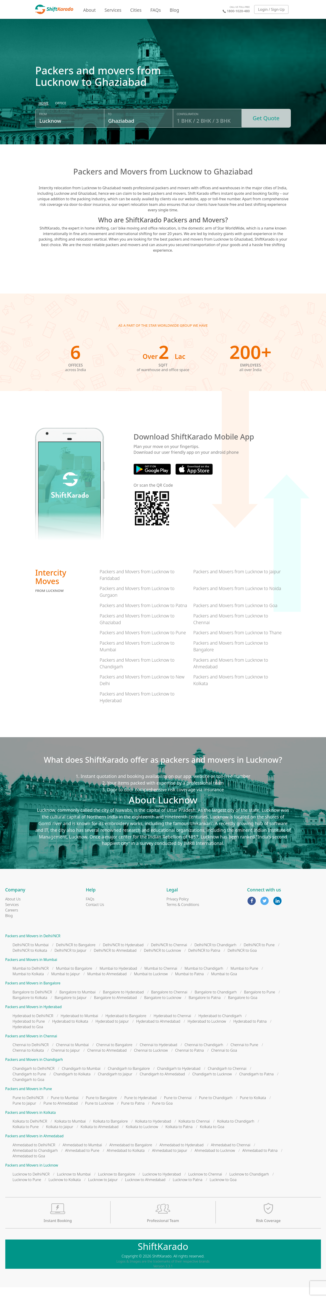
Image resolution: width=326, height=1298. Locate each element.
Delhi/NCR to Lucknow (162, 961)
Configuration (187, 127)
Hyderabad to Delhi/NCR (33, 1026)
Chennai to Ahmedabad (107, 1061)
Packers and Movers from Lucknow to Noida (237, 599)
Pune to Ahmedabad (61, 1114)
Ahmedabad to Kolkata (126, 1161)
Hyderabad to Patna (250, 1032)
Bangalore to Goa (242, 1008)
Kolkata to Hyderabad (153, 1132)
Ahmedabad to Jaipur (169, 1161)
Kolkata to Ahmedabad (100, 1137)
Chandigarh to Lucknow (212, 1085)
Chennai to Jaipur (65, 1061)
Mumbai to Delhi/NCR (31, 979)
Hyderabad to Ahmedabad (158, 1032)
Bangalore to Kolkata (30, 1008)
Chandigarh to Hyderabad (179, 1079)
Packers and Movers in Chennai (31, 1047)
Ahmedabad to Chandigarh (35, 1161)
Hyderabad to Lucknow (207, 1032)
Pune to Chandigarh (215, 1108)
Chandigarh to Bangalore (129, 1079)
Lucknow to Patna (187, 1190)
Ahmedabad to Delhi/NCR (34, 1155)
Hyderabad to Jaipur (112, 1032)
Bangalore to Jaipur (71, 1008)
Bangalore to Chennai (169, 1003)
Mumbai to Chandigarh (204, 979)
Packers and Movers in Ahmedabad (34, 1147)
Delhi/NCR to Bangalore (75, 955)
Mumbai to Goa (224, 984)
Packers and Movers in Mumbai (31, 970)
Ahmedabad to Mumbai (82, 1155)
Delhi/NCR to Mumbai (31, 955)
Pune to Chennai (178, 1108)
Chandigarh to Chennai (227, 1079)
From (43, 127)
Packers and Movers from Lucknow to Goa (235, 616)
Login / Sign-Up (271, 9)
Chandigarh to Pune (29, 1085)
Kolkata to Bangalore (110, 1132)
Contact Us (95, 915)
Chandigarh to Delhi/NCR (34, 1079)
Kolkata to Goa (212, 1137)
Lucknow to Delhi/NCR (31, 1184)
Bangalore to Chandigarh (216, 1003)
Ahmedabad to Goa (29, 1167)
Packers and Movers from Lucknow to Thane (237, 643)
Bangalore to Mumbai (77, 1003)
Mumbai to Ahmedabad (107, 984)
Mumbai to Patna (189, 984)
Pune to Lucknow (99, 1114)
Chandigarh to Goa (28, 1090)
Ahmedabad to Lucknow (215, 1161)
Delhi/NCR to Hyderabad (123, 955)
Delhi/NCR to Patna (204, 961)
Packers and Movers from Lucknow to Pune (143, 643)
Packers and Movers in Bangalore (33, 994)
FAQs (155, 10)
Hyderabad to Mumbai (79, 1026)
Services (113, 10)
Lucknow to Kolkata (65, 1190)
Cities (136, 10)
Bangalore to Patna (205, 1008)
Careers (11, 920)
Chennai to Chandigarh (204, 1055)
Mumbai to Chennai (160, 979)
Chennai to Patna (189, 1061)
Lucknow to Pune (27, 1190)
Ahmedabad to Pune (82, 1161)
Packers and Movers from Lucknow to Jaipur (237, 582)
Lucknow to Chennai (205, 1184)
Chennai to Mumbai (72, 1055)
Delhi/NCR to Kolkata (30, 961)
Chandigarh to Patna (256, 1085)
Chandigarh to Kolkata (71, 1085)
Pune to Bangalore (101, 1108)
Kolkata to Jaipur (59, 1137)
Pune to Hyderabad (140, 1108)
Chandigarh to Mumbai (81, 1079)
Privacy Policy (177, 909)
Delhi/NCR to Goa (242, 961)
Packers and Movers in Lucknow (31, 1176)
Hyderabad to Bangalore (125, 1026)
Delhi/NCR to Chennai (169, 955)
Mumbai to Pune (244, 979)
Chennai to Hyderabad (158, 1055)
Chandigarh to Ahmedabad (162, 1085)
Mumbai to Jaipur (65, 984)
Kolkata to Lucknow (142, 1137)
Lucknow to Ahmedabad (145, 1190)
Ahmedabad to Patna (260, 1161)
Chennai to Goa (224, 1061)
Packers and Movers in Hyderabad (33, 1018)
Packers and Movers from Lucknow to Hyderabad (137, 708)
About (89, 10)
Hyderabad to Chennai (172, 1026)
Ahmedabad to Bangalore (130, 1155)
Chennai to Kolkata (28, 1061)
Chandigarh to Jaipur (115, 1085)
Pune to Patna (133, 1114)
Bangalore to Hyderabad (123, 1003)
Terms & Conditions (182, 915)
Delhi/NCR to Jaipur (71, 961)
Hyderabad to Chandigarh (220, 1026)
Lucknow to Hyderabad (162, 1184)
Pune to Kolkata (253, 1108)
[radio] (43, 116)
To (109, 127)
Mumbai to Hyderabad (118, 979)
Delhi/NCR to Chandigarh (215, 955)
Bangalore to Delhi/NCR (32, 1003)
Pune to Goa (162, 1114)
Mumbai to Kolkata (28, 984)
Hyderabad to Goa (28, 1037)
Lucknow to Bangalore (116, 1184)
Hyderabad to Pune (29, 1032)
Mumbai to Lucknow (151, 984)
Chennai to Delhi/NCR (31, 1055)
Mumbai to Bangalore (74, 979)
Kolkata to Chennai (194, 1132)
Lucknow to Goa (223, 1190)
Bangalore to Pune (259, 1003)
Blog (174, 10)
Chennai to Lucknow (151, 1061)
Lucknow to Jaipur (103, 1190)
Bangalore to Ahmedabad (115, 1008)
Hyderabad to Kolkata (70, 1032)
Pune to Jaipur (24, 1114)
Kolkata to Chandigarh (235, 1132)
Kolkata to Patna (179, 1137)
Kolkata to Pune (26, 1137)
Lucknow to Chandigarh (249, 1184)
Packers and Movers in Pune (28, 1099)
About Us (13, 909)
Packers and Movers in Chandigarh (34, 1070)
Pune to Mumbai (65, 1108)
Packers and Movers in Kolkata (30, 1123)
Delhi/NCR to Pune (259, 955)
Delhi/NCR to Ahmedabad (115, 961)
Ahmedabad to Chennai (230, 1155)
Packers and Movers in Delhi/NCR (33, 946)
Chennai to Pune (244, 1055)
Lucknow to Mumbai (74, 1184)
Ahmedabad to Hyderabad (182, 1155)
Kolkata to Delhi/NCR (30, 1132)
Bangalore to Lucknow (162, 1008)
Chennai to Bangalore (114, 1055)
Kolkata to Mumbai (70, 1132)
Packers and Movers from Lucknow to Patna (143, 616)
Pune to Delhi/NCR (28, 1108)
